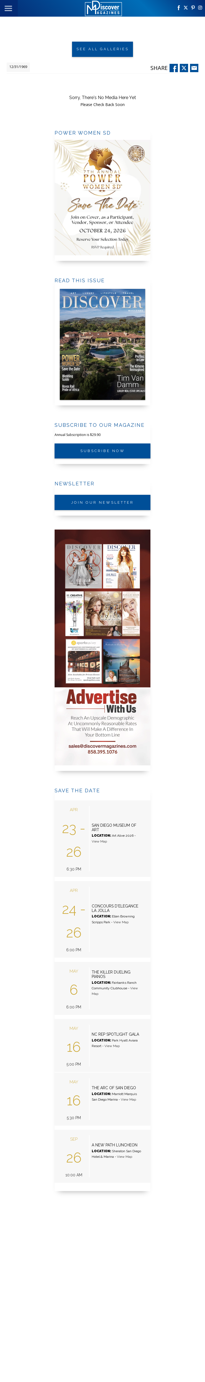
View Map (99, 838)
